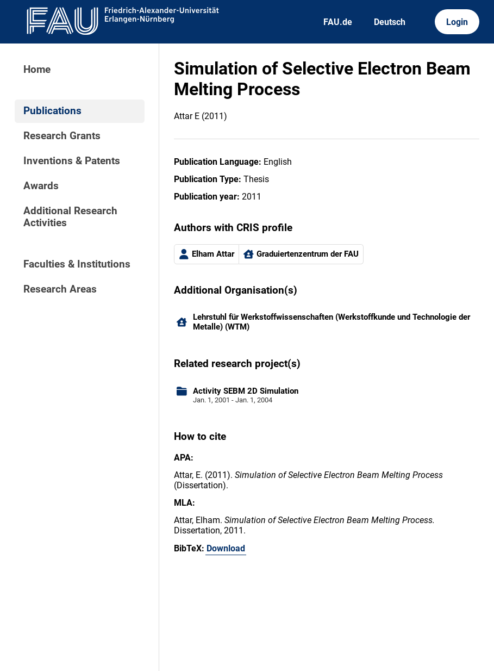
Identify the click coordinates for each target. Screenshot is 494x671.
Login (457, 22)
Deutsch (389, 22)
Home (37, 70)
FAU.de (337, 22)
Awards (41, 186)
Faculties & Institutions (76, 264)
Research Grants (62, 136)
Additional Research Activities (70, 217)
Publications (52, 111)
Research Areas (60, 289)
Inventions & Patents (71, 161)
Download (226, 548)
